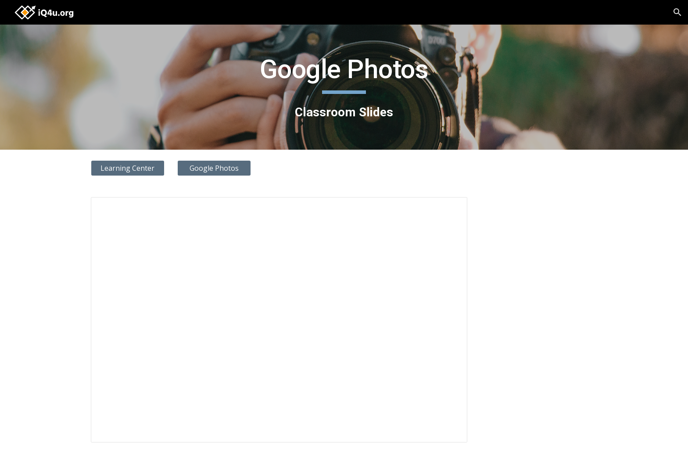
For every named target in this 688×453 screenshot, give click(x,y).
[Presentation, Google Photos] (279, 319)
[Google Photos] (214, 168)
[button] (677, 12)
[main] (344, 87)
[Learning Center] (127, 168)
